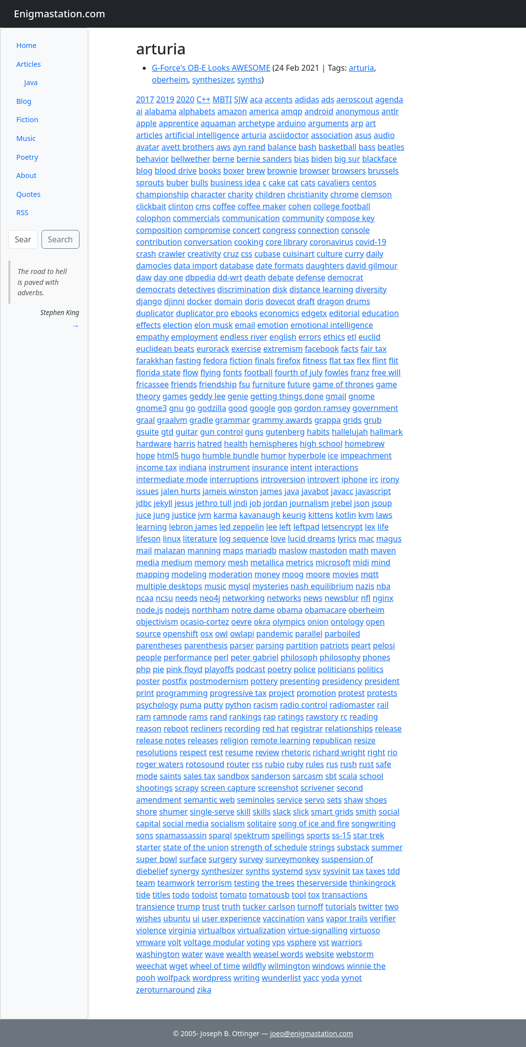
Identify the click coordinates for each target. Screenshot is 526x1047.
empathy (152, 336)
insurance (270, 467)
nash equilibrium (321, 586)
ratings (291, 716)
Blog (24, 101)
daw (143, 277)
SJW (241, 99)
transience (155, 906)
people (149, 657)
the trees (278, 882)
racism (265, 704)
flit (394, 360)
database (236, 265)
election (177, 324)
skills (262, 811)
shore (146, 811)
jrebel (341, 503)
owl (221, 633)
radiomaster (352, 704)
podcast (250, 669)
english (283, 336)
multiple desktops (169, 586)
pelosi (384, 645)
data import (196, 265)
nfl (366, 597)
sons (144, 835)
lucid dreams (312, 538)
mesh (238, 562)
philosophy (340, 657)
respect (192, 752)
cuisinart (299, 253)
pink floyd (184, 669)
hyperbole (306, 455)
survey (251, 859)
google (262, 408)
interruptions (233, 479)
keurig (294, 514)
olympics (289, 621)
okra (262, 621)
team (145, 882)
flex (363, 360)
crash (146, 253)
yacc (311, 977)
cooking (248, 241)
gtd (167, 431)
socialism (228, 823)
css (246, 253)
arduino (291, 123)
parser (242, 645)
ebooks (244, 313)
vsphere (302, 942)
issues (147, 491)
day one (168, 277)
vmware (150, 942)
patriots (334, 645)
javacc (342, 491)
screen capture (228, 787)
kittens (320, 514)
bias (301, 158)
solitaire (262, 823)
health (236, 443)
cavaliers (334, 182)
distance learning (321, 289)
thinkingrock (372, 882)
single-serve (212, 811)
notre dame (253, 609)
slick (301, 811)
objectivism (157, 621)
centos (364, 182)
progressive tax (238, 692)
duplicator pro (202, 313)
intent (301, 467)
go (191, 408)
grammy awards (282, 419)
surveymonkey (292, 859)
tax (358, 870)
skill (244, 811)
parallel (309, 633)
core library (287, 241)
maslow (293, 550)
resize (365, 740)
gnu (176, 408)
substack (353, 847)
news (313, 597)
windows (328, 965)
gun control (221, 431)
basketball (338, 146)
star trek (368, 835)
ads (327, 99)
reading (363, 716)
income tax (156, 467)
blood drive (176, 170)
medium (177, 562)
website (319, 954)
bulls (199, 182)
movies (345, 574)
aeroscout (354, 99)
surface (192, 859)
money (267, 574)
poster (148, 681)
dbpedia (200, 277)
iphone (354, 479)
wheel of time (215, 965)
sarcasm (307, 776)
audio (384, 135)
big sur (347, 158)
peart (361, 645)
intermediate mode (171, 479)
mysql (239, 586)
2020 (185, 99)
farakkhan (154, 360)
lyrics (346, 538)
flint (379, 360)
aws (223, 146)
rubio (274, 764)
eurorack (213, 348)
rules (315, 764)
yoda (330, 977)
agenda (389, 99)
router (237, 764)
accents (279, 99)
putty (213, 704)
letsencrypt (342, 526)
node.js (149, 609)
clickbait (151, 206)
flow (191, 372)
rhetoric (296, 752)
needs (186, 597)
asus (363, 135)
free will (386, 372)
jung (161, 514)
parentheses (159, 645)
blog (144, 170)
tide (143, 894)
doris (253, 301)
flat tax (342, 360)
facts (350, 348)
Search (60, 239)
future (298, 384)
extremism (283, 348)
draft (306, 301)
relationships (349, 728)
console (355, 230)
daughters (325, 265)
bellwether (190, 158)
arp (357, 123)
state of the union (196, 847)
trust (211, 906)
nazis (365, 586)
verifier (383, 918)
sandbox (233, 776)
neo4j (210, 597)
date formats (280, 265)
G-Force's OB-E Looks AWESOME (211, 67)
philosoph (299, 657)
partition (302, 645)
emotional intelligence (331, 324)
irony (389, 479)
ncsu (164, 597)
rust (366, 764)
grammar (232, 419)
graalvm (172, 419)
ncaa (145, 597)
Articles (28, 64)
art (370, 123)
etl (352, 336)
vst (324, 942)
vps (278, 942)
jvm (204, 514)
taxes (376, 870)
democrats (155, 289)
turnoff (310, 906)
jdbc (144, 503)
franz (360, 372)
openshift (180, 633)
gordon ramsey (322, 408)
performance (187, 657)
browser (314, 170)
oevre (241, 621)
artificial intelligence (202, 135)
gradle (201, 419)
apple (146, 123)
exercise (246, 348)
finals (265, 360)
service (289, 799)
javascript (373, 491)
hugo (190, 455)
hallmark (386, 431)
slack (282, 811)
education (380, 313)
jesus (183, 503)
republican (332, 740)
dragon (330, 301)
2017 (145, 99)
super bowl (156, 859)
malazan (169, 550)
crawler (171, 253)
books (210, 170)
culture (330, 253)
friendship (218, 384)
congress (279, 230)
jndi (240, 503)
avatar (147, 146)
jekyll (163, 503)
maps (233, 550)
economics (279, 313)
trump (188, 906)
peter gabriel (255, 657)
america (264, 111)
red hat (275, 728)
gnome (361, 396)
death (255, 277)
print (145, 692)
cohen (299, 206)
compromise (207, 230)
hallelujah (350, 431)
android (319, 111)
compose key (350, 218)
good (237, 408)
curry (354, 253)
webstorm (355, 954)
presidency (342, 681)
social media (185, 823)
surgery (222, 859)
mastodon (328, 550)
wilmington (289, 965)
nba (383, 586)
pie (158, 669)
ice (333, 455)
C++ (203, 99)
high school (321, 443)
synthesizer (212, 79)
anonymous (357, 111)
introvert (323, 479)
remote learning (280, 740)
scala (348, 776)
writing (247, 977)
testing (247, 882)
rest (216, 752)
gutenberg (285, 431)
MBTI (222, 99)
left (285, 526)
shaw (353, 799)
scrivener (317, 787)
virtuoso (365, 930)
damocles (153, 265)
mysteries (270, 586)
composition (159, 230)
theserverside (322, 882)
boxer (233, 170)
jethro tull (214, 503)
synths (249, 79)
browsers (349, 170)
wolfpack (174, 977)
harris (184, 443)
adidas (307, 99)
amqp (292, 111)
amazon (232, 111)
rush (348, 764)
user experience (231, 918)
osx (206, 633)
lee (271, 526)
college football (341, 206)
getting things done (287, 396)
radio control (303, 704)
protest (351, 692)
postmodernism (218, 681)
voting (258, 942)
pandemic (274, 633)
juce (143, 514)
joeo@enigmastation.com (311, 1033)
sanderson (270, 776)
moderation (230, 574)
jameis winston (230, 491)
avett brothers (188, 146)
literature (200, 538)
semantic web (209, 799)
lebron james (193, 526)
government (376, 408)
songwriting (373, 823)
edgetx (314, 313)
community (303, 218)
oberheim (170, 79)
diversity (371, 289)
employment (194, 336)
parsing (270, 645)
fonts (232, 372)
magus (389, 538)
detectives (196, 289)
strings (322, 847)
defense (310, 277)
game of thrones (343, 384)
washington (157, 954)
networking (243, 597)
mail (144, 550)
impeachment (366, 455)
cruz (231, 253)
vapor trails (346, 918)
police (305, 669)
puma (191, 704)
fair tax (374, 348)
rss (257, 764)
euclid (370, 336)
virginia (182, 930)
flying (211, 372)
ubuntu (177, 918)
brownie (282, 170)
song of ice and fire (314, 823)
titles (161, 894)
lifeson (148, 538)
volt (175, 942)
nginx (382, 597)
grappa (327, 419)
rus (332, 764)
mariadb (261, 550)
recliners (206, 728)
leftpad (306, 526)
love (278, 538)
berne (223, 158)
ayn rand (249, 146)
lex (370, 526)
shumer (173, 811)
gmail (335, 396)
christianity (307, 194)
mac (366, 538)
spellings (288, 835)
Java (31, 82)
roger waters (159, 764)
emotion (272, 324)
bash (307, 146)
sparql (220, 835)
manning (204, 550)
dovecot (280, 301)
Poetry (27, 157)
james (271, 491)
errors (309, 336)
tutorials (341, 906)
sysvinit (336, 870)
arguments (328, 123)
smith (366, 811)
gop (285, 408)
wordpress (212, 977)
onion (317, 621)
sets (334, 799)
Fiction (27, 119)
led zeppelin (241, 526)
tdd (393, 870)
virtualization (262, 930)
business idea (235, 182)
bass (367, 146)
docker (199, 301)
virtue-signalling (318, 930)
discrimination (243, 289)
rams (198, 716)
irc (373, 479)
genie (238, 396)
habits (318, 431)
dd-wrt (230, 277)
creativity (204, 253)
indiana (192, 467)
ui (196, 918)
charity (240, 194)
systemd (287, 870)
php (143, 669)
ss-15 (341, 835)
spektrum (252, 835)
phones (376, 657)
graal (145, 419)
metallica (267, 562)
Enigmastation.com (59, 13)
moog (293, 574)
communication (251, 218)
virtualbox (216, 930)
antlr (390, 111)
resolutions (156, 752)
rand (218, 716)
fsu (244, 384)
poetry (279, 669)
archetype (256, 123)
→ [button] (76, 325)
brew (255, 170)
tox (314, 894)
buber (177, 182)
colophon (153, 218)
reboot (175, 728)
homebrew (365, 443)
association (332, 135)
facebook (322, 348)
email (245, 324)
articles (149, 135)
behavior (152, 158)
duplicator (155, 313)
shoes (376, 799)
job (255, 503)
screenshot (278, 787)
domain (228, 301)
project (281, 692)
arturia (361, 67)
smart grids (332, 811)
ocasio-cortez (204, 621)
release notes (160, 740)
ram (143, 716)
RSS (22, 212)
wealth (238, 954)
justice (184, 514)
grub (372, 419)
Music (26, 138)
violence (151, 930)
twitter (371, 906)
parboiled (342, 633)
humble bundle (230, 455)
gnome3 (151, 408)
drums (358, 301)
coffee (223, 206)
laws (384, 514)
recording (242, 728)
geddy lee (207, 396)
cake (277, 182)
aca (256, 99)
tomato (233, 894)
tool (298, 894)
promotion (316, 692)
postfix (174, 681)
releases (203, 740)
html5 (168, 455)
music (215, 586)
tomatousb (269, 894)
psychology (157, 704)
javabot (315, 491)
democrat (345, 277)
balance (282, 146)
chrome (344, 194)
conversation (208, 241)
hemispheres (273, 443)
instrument (229, 467)
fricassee (152, 384)
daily (374, 253)
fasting (188, 360)
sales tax (199, 776)
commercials (196, 218)
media (147, 562)
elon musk (213, 324)
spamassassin (181, 835)
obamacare (325, 609)
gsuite (147, 431)
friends (184, 384)
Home (26, 45)
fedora (215, 360)
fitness (315, 360)
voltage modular (213, 942)
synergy (184, 870)
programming (182, 692)
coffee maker (262, 206)
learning (151, 526)
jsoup (381, 503)
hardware (153, 443)
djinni (174, 301)
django (149, 301)
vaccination (284, 918)
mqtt (369, 574)
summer (387, 847)
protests (382, 692)
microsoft (333, 562)
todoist (205, 894)
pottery (264, 681)
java (291, 491)
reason (149, 728)
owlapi (242, 633)
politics (371, 669)
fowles (336, 372)
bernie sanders (264, 158)
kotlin (345, 514)
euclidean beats (165, 348)
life (383, 526)
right (376, 752)
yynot (351, 977)
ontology (347, 621)
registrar (307, 728)
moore (318, 574)
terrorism (214, 882)
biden (321, 158)
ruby (294, 764)
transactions (344, 894)
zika (204, 989)
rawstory (322, 716)
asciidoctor (289, 135)
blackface (379, 158)
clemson (376, 194)
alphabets (197, 111)
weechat (151, 965)
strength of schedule (269, 847)
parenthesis (206, 645)
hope (145, 455)
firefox (288, 360)
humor (273, 455)
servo (315, 799)
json (361, 503)
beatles (390, 146)
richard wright (339, 752)
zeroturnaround (165, 989)
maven (383, 550)
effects (148, 324)
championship (162, 194)
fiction (241, 360)
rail (383, 704)
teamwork (176, 882)
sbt (330, 776)
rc (343, 716)
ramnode (170, 716)
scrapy (187, 787)
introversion (283, 479)
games (174, 396)
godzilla (212, 408)
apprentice (178, 123)
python (238, 704)
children (270, 194)
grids (352, 419)
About (26, 175)
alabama (161, 111)
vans (315, 918)
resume (239, 752)
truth (231, 906)
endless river (244, 336)
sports (318, 835)
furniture (268, 384)
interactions (336, 467)
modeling (189, 574)
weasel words (278, 954)
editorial (344, 313)
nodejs (177, 609)
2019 (165, 99)
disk (279, 289)
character (208, 194)
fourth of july (299, 372)
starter (148, 847)
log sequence (244, 538)
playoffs (219, 669)
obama (289, 609)
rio (392, 752)
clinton (181, 206)
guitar (187, 431)
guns (254, 431)
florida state (158, 372)
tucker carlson (269, 906)
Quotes (28, 194)
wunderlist (281, 977)
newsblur (341, 597)
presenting (300, 681)
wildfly (254, 965)
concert (246, 230)
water (192, 954)
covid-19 (370, 241)
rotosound (205, 764)
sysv (313, 870)
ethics (334, 336)
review (267, 752)
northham (211, 609)
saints (170, 776)
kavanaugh (259, 514)
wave (214, 954)
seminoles (256, 799)
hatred (210, 443)
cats (308, 182)
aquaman (218, 123)
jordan (275, 503)
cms (203, 206)
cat (292, 182)
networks (284, 597)
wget (178, 965)
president (382, 681)
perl (221, 657)
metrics (300, 562)
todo (181, 894)
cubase (267, 253)
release (388, 728)
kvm (366, 514)
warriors (347, 942)
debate (280, 277)
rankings (245, 716)
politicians (336, 669)
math (359, 550)
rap (269, 716)
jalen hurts (181, 491)
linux (172, 538)
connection (318, 230)
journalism (309, 503)
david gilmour (372, 265)
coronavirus (332, 241)
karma (225, 514)
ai (139, 111)
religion (234, 740)
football (258, 372)
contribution (159, 241)
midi (361, 562)
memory (210, 562)
